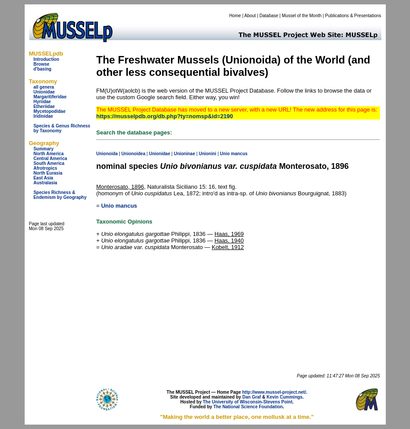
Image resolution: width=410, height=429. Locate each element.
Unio (224, 153)
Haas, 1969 (229, 234)
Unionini (207, 153)
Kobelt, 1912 (228, 247)
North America (48, 153)
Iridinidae (43, 116)
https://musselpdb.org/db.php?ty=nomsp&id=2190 (164, 116)
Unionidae (44, 92)
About (250, 15)
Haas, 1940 (229, 240)
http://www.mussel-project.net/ (274, 392)
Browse (41, 64)
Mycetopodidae (49, 111)
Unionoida (107, 153)
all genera (43, 87)
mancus (239, 153)
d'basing (42, 69)
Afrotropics (45, 168)
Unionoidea (133, 153)
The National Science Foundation (248, 406)
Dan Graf (251, 397)
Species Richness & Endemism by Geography (60, 195)
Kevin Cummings (284, 397)
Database (268, 15)
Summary (43, 148)
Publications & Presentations (353, 15)
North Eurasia (48, 173)
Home (235, 15)
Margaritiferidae (49, 96)
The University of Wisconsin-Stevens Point (247, 401)
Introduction (46, 59)
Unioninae (184, 153)
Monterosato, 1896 (120, 186)
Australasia (45, 182)
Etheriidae (44, 106)
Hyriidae (42, 101)
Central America (50, 158)
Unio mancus (119, 205)
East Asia (43, 177)
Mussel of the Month (301, 15)
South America (48, 163)
